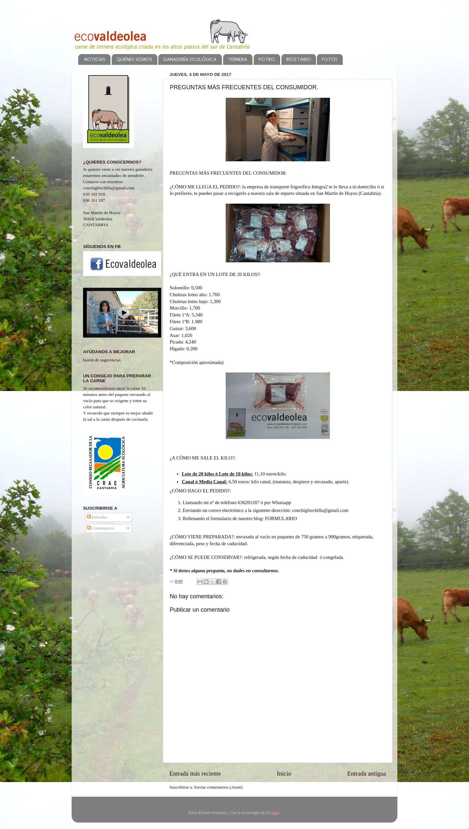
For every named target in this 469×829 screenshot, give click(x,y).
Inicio (284, 773)
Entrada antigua (366, 773)
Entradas (97, 517)
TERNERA (237, 59)
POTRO (267, 59)
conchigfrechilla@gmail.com (320, 510)
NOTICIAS (94, 59)
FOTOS (329, 59)
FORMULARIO (281, 518)
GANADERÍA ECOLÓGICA (190, 59)
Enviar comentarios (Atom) (218, 787)
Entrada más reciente (195, 773)
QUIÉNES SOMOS (134, 59)
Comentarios (100, 528)
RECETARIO (298, 59)
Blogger (273, 812)
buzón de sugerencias (102, 359)
